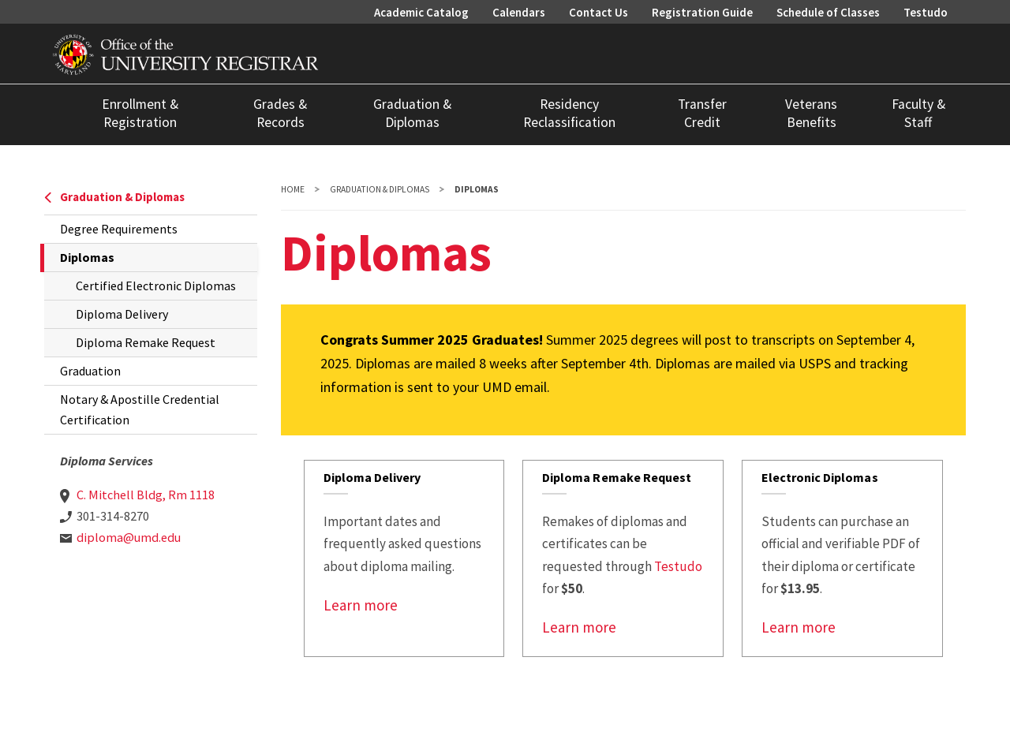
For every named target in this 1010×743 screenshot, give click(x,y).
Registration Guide (702, 12)
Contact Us (598, 12)
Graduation (90, 371)
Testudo (925, 12)
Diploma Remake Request (145, 342)
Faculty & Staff (918, 113)
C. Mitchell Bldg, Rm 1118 (146, 494)
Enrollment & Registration (140, 113)
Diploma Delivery (122, 314)
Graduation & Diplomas (412, 113)
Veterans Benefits (811, 113)
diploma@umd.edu (129, 537)
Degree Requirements (119, 229)
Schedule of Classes (828, 12)
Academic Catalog (421, 12)
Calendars (518, 12)
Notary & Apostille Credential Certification (139, 409)
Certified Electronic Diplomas (156, 285)
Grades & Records (280, 113)
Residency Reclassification (569, 113)
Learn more (361, 605)
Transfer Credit (702, 113)
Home (293, 189)
